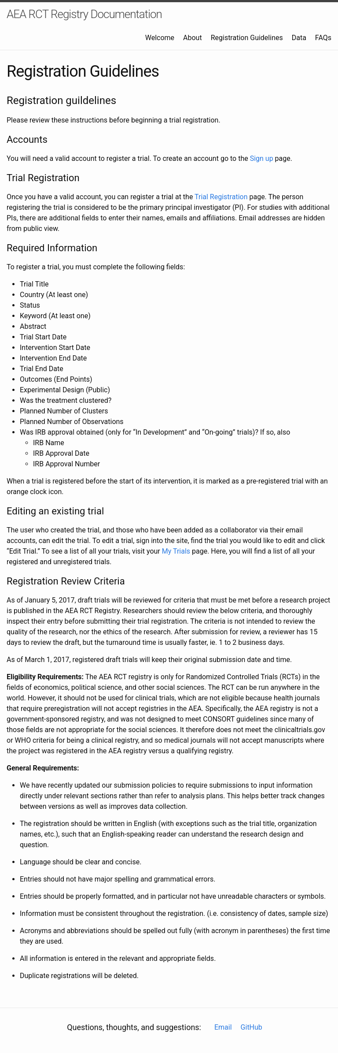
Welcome (159, 37)
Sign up (261, 158)
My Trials (176, 551)
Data (299, 37)
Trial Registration (221, 197)
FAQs (323, 37)
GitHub (251, 1027)
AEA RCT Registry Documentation (84, 14)
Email (223, 1027)
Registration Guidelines (247, 37)
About (192, 37)
